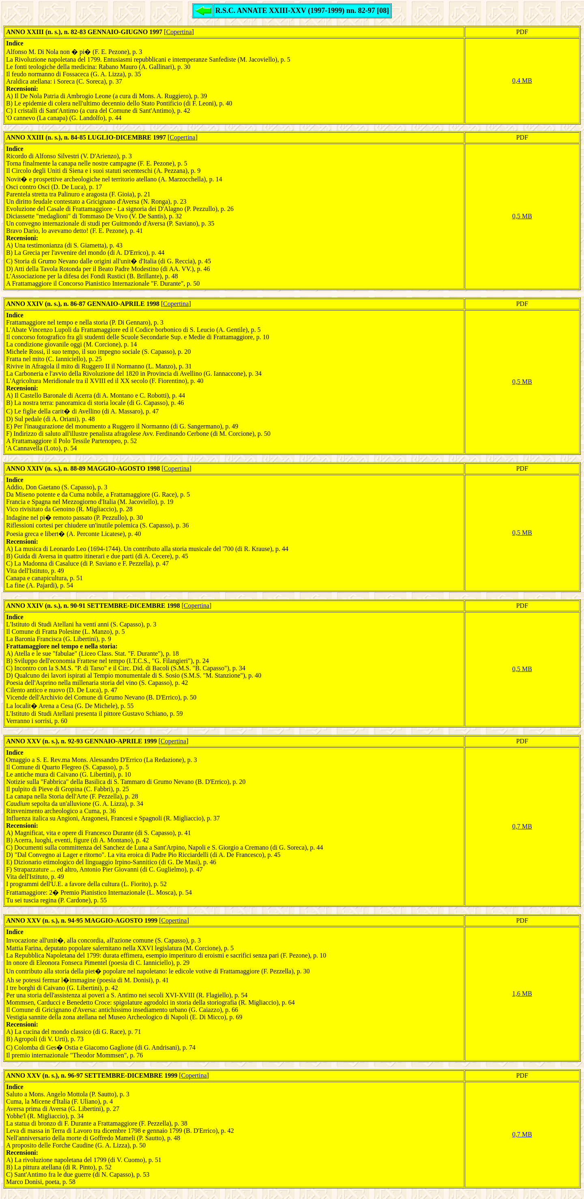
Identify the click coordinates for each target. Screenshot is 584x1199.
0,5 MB (522, 216)
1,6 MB (522, 993)
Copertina (179, 31)
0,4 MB (522, 80)
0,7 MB (522, 826)
